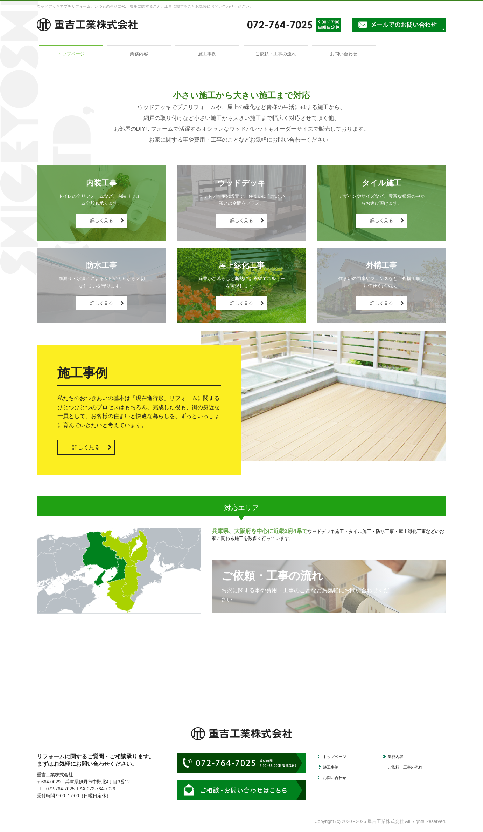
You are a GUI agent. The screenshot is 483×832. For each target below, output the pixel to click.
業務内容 (139, 53)
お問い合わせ (343, 53)
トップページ (71, 53)
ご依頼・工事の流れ (275, 53)
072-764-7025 (60, 788)
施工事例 (207, 53)
